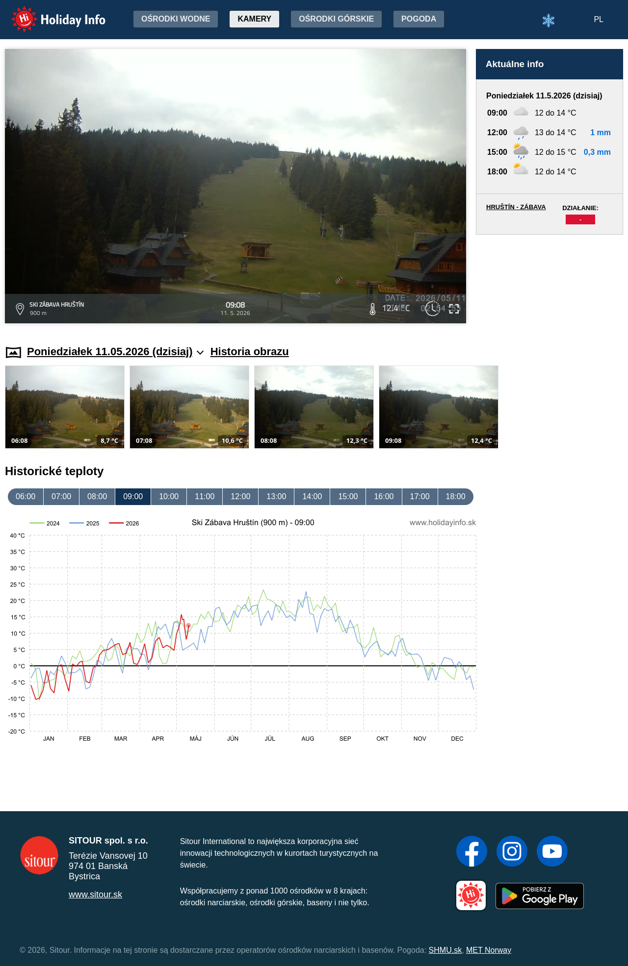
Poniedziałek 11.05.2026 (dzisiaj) (115, 351)
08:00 (97, 496)
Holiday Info (49, 12)
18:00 (456, 496)
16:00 (383, 496)
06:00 (25, 496)
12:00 (240, 496)
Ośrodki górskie (336, 19)
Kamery (254, 19)
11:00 (204, 496)
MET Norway (488, 950)
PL (598, 19)
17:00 (420, 496)
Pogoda (418, 19)
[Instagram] (512, 852)
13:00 (276, 496)
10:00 (169, 496)
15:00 (348, 496)
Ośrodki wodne (175, 19)
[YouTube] (552, 852)
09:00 (133, 496)
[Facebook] (471, 852)
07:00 (61, 496)
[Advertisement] (549, 280)
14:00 (312, 496)
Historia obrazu (249, 351)
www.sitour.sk (95, 894)
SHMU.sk (445, 950)
